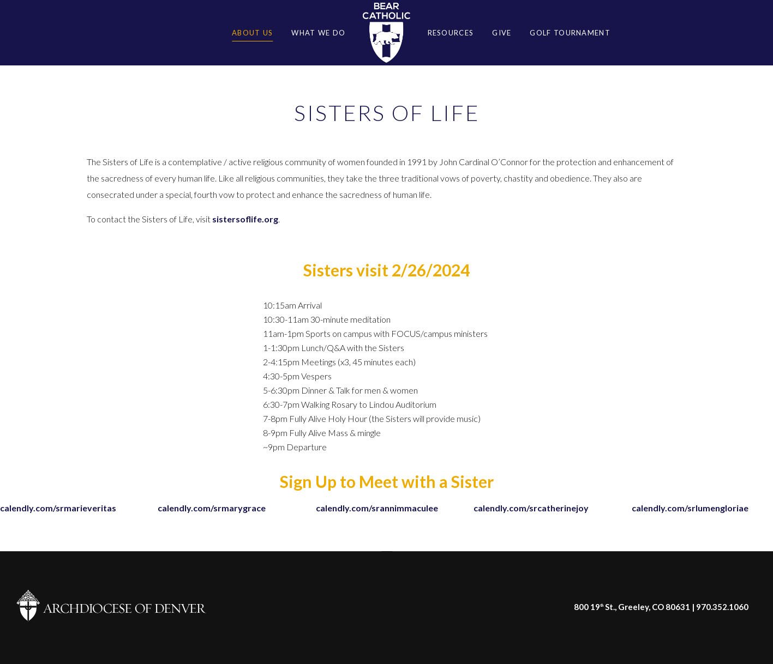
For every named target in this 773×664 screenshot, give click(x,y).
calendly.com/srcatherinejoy (531, 508)
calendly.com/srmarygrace (212, 508)
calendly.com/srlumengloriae (690, 508)
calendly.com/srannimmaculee (377, 508)
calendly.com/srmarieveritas (58, 508)
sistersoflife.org (245, 219)
